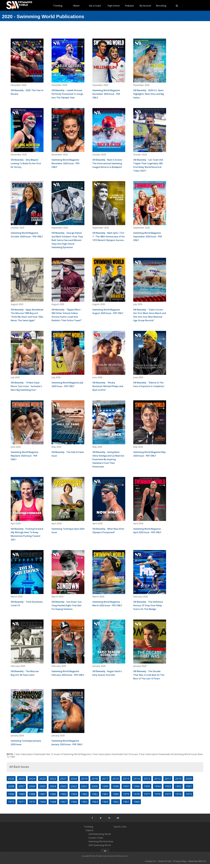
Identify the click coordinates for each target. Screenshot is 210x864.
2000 (94, 786)
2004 (53, 786)
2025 (21, 778)
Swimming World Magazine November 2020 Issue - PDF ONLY (66, 163)
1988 (32, 794)
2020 (74, 778)
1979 (126, 794)
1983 (84, 794)
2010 (178, 778)
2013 (147, 778)
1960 (136, 802)
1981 (105, 794)
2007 (21, 786)
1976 (157, 794)
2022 (53, 778)
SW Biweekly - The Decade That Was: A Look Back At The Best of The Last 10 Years (148, 675)
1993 (168, 786)
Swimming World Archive (100, 841)
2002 (74, 786)
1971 (21, 802)
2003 (63, 786)
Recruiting (161, 5)
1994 (157, 786)
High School (114, 5)
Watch (76, 5)
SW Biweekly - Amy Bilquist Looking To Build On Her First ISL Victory (26, 163)
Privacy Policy (179, 861)
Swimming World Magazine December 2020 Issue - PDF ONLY (106, 94)
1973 (188, 794)
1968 (53, 802)
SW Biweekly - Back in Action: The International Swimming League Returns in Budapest (107, 163)
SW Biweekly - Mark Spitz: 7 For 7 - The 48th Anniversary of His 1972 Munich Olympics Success (108, 236)
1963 (105, 802)
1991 (188, 786)
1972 (11, 802)
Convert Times (95, 837)
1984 (74, 794)
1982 (94, 794)
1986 (53, 794)
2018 (94, 778)
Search (117, 826)
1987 (42, 794)
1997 (126, 786)
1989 (21, 794)
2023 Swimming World (99, 845)
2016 (115, 778)
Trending (57, 5)
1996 (136, 786)
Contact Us (150, 861)
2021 (63, 778)
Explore (89, 830)
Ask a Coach (95, 5)
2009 (188, 778)
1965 (84, 802)
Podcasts (129, 5)
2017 (105, 778)
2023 (42, 778)
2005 (42, 786)
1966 (74, 802)
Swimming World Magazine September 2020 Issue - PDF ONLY (147, 236)
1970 (32, 802)
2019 (84, 778)
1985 (63, 794)
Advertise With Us (197, 861)
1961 (126, 802)
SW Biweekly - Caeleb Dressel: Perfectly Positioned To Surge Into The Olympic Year (67, 94)
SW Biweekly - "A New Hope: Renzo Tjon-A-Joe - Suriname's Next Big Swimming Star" (26, 386)
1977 (147, 794)
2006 (32, 786)
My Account (145, 5)
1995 (147, 786)
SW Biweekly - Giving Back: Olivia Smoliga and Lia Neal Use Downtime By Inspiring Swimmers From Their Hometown (108, 459)
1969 (42, 802)
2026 (11, 778)
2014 (136, 778)
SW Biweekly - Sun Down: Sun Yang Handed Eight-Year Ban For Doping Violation (67, 605)
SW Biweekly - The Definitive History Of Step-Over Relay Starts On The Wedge (148, 605)
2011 (168, 778)
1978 (136, 794)
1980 (115, 794)
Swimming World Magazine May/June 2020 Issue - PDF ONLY (24, 456)
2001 (84, 786)
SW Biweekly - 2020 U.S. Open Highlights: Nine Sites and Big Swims (148, 94)
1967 (63, 802)
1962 (115, 802)
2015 (126, 778)
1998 (115, 786)
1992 (178, 786)
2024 (32, 778)
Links (123, 826)
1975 (168, 794)
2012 (157, 778)
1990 (11, 794)
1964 (94, 802)
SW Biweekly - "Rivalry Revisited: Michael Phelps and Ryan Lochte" (107, 386)
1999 (105, 786)
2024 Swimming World (99, 834)
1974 (178, 794)
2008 (11, 786)
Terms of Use (164, 861)
